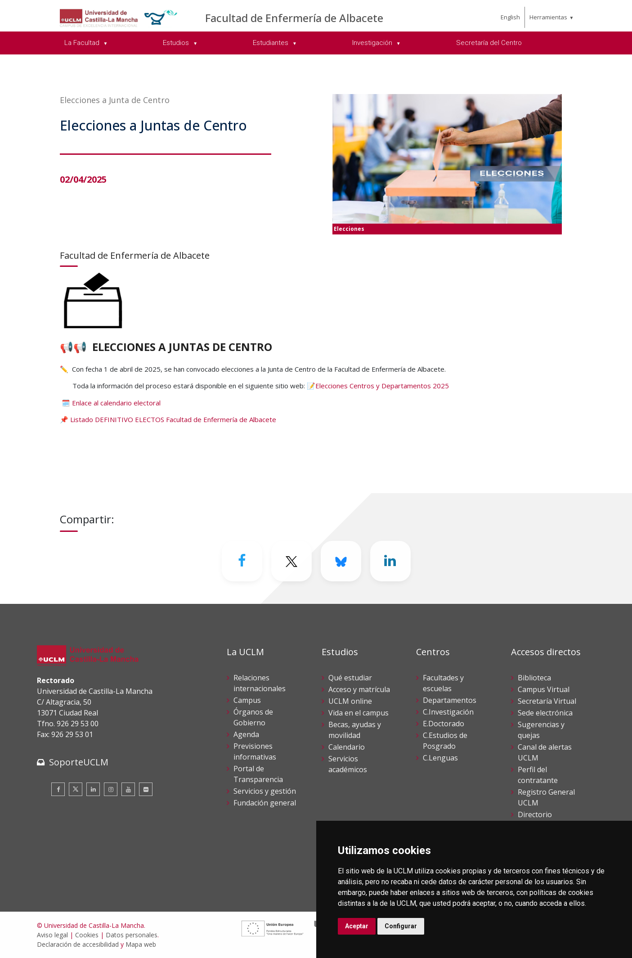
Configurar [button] (401, 926)
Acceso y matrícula (359, 689)
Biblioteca (534, 678)
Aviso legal (52, 935)
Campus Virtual (543, 689)
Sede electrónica (545, 713)
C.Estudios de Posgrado (445, 740)
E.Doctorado (443, 724)
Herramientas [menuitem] (548, 17)
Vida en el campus (358, 713)
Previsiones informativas (254, 751)
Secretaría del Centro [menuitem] (489, 43)
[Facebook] (242, 561)
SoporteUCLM (78, 762)
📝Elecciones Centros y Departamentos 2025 (378, 385)
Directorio (535, 814)
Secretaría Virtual (547, 701)
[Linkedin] (390, 561)
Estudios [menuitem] (177, 43)
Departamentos (449, 700)
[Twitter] (291, 561)
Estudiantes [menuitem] (271, 43)
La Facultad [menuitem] (82, 43)
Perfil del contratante (538, 775)
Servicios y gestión (264, 791)
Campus (247, 700)
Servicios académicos (347, 764)
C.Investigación (448, 712)
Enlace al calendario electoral (116, 402)
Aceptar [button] (356, 926)
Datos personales (131, 935)
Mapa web (141, 944)
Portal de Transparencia (258, 774)
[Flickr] (145, 789)
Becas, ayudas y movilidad (354, 730)
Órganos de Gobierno (253, 717)
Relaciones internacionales (259, 683)
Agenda (246, 734)
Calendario (346, 747)
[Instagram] (110, 789)
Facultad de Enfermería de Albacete (294, 17)
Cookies (87, 935)
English (510, 17)
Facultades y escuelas (443, 683)
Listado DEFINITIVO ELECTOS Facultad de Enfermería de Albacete (173, 419)
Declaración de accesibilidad (78, 944)
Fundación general (264, 803)
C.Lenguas (440, 758)
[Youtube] (128, 789)
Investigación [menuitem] (373, 43)
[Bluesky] (341, 561)
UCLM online (350, 701)
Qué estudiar (350, 678)
